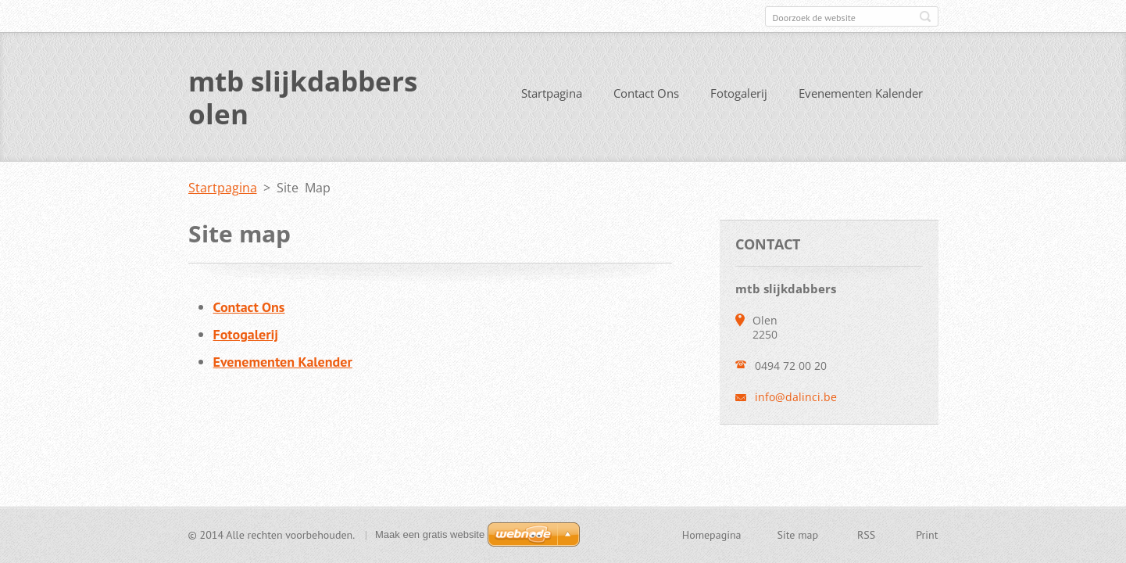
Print (927, 535)
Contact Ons (646, 93)
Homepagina (712, 535)
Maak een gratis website (429, 534)
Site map (798, 535)
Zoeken (925, 16)
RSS (866, 535)
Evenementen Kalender (861, 93)
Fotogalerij (738, 93)
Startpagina (551, 93)
